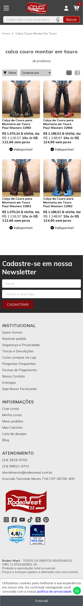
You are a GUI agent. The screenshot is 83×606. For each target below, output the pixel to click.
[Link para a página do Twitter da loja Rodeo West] (38, 520)
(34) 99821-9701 (15, 466)
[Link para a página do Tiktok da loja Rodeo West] (30, 520)
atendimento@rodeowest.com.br (27, 472)
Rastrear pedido (14, 338)
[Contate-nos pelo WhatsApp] (77, 590)
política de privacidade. (54, 591)
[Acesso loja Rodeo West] (66, 8)
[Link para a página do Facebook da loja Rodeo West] (14, 520)
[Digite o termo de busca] (27, 19)
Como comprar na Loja (19, 357)
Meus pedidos (12, 421)
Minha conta (12, 415)
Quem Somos (12, 332)
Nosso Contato (13, 376)
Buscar (71, 19)
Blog (5, 440)
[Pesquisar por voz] (57, 19)
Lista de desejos (14, 434)
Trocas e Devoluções (18, 351)
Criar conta (10, 409)
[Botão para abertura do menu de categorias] (6, 8)
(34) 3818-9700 (14, 460)
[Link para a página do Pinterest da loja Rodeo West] (46, 520)
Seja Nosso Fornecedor (19, 389)
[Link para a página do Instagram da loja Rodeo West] (6, 520)
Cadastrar (17, 304)
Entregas (9, 382)
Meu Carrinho (12, 427)
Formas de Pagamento (19, 370)
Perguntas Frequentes (19, 364)
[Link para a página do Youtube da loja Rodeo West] (22, 520)
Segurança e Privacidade (21, 345)
